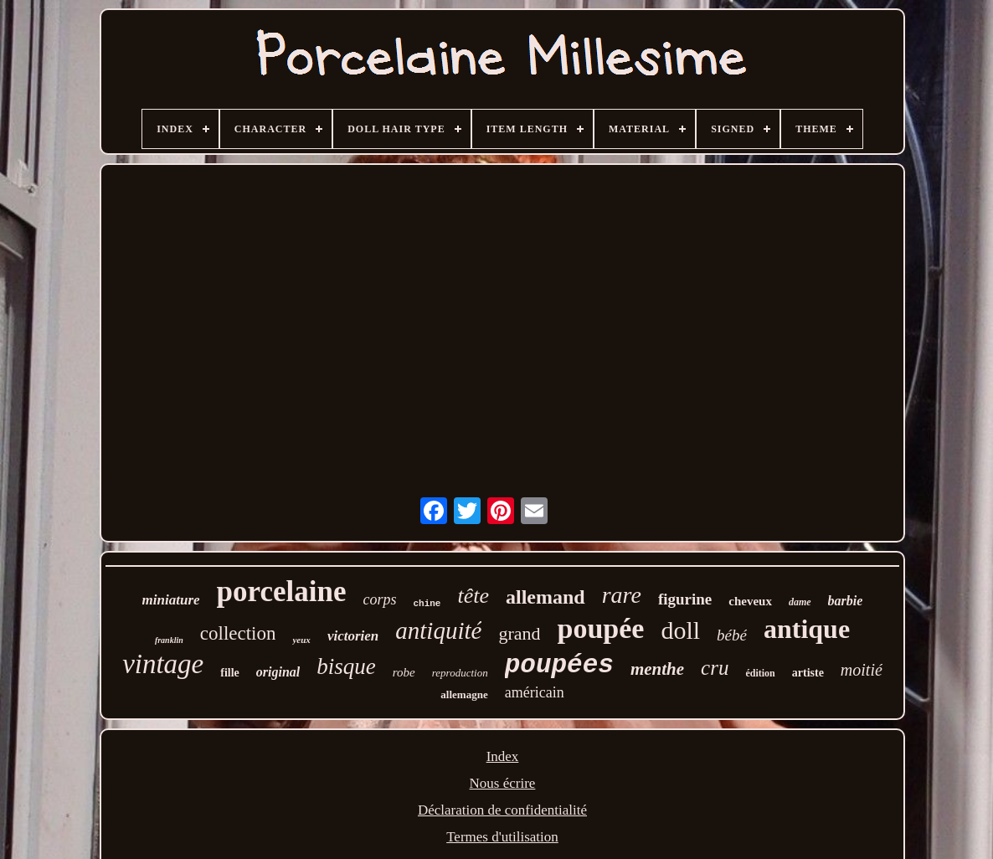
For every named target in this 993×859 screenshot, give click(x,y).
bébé (732, 635)
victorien (352, 636)
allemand (545, 597)
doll (680, 630)
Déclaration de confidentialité (502, 810)
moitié (861, 670)
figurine (685, 599)
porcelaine (282, 591)
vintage (162, 664)
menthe (657, 669)
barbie (845, 601)
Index (502, 756)
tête (473, 596)
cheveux (750, 601)
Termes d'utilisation (502, 837)
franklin (169, 640)
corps (379, 599)
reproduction (460, 672)
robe (404, 672)
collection (238, 633)
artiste (808, 672)
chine (426, 604)
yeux (301, 640)
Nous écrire (503, 783)
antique (807, 629)
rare (621, 595)
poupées (559, 665)
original (278, 672)
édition (759, 673)
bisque (346, 666)
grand (519, 633)
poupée (600, 628)
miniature (171, 600)
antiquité (438, 630)
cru (714, 667)
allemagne (463, 694)
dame (800, 602)
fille (229, 672)
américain (534, 692)
